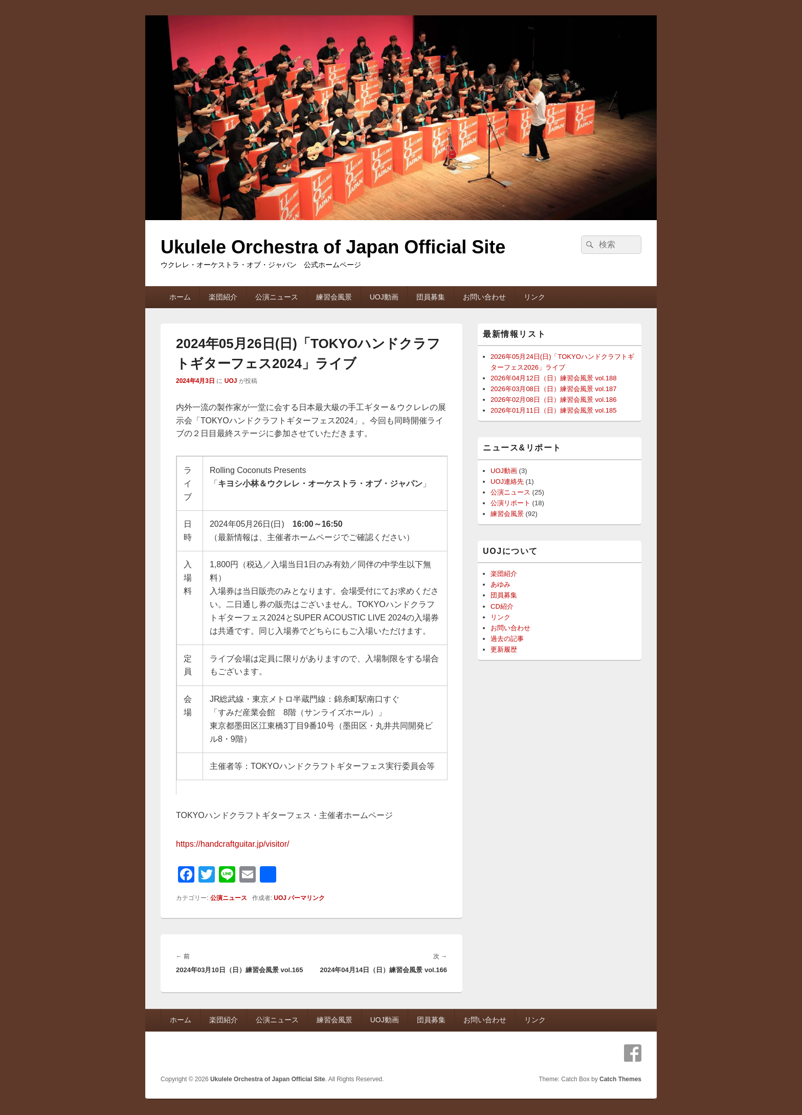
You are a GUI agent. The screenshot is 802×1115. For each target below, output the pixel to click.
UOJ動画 (384, 297)
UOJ (231, 380)
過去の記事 (507, 638)
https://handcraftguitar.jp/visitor (231, 844)
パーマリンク (306, 898)
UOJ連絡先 (507, 481)
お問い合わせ (484, 297)
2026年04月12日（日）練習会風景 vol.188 (553, 378)
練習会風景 (334, 297)
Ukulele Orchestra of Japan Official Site (333, 247)
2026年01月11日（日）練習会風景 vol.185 (553, 410)
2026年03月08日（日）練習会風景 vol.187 (553, 389)
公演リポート (510, 503)
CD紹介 (502, 606)
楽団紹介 (223, 297)
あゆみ (500, 584)
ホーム (180, 297)
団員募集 (430, 297)
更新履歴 (504, 649)
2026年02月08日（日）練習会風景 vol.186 (553, 399)
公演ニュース (276, 297)
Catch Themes (620, 1079)
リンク (534, 297)
